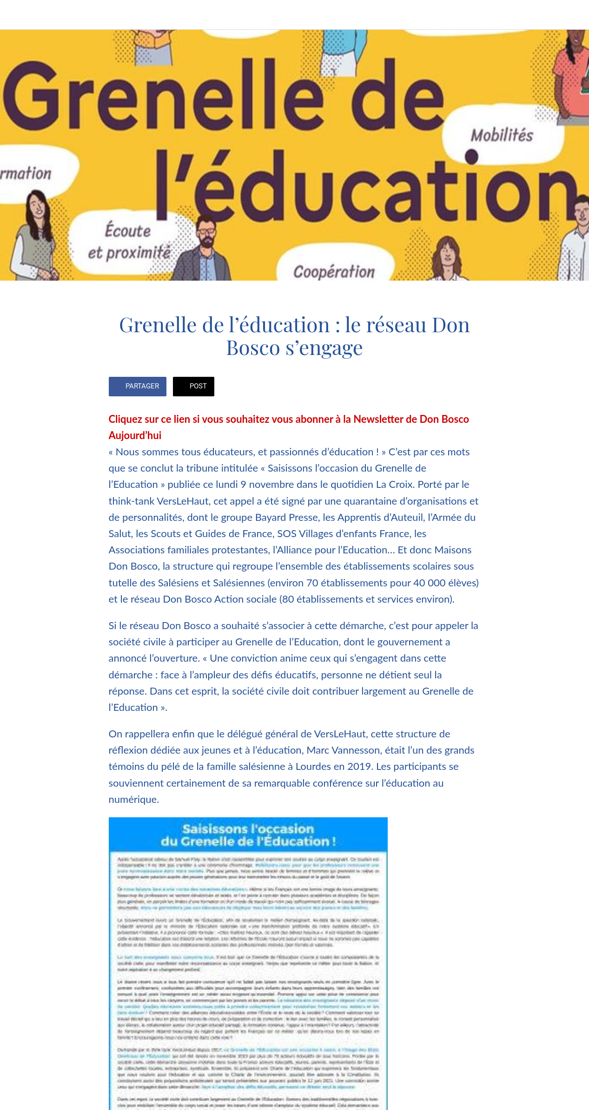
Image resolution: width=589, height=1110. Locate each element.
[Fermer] (14, 14)
